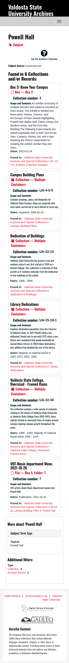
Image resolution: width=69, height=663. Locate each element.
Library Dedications (24, 304)
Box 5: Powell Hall (45, 510)
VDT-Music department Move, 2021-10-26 (31, 466)
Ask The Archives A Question (44, 55)
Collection (14, 568)
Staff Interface (13, 596)
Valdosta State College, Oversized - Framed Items (28, 382)
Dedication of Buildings (27, 235)
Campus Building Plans (27, 174)
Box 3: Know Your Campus (29, 87)
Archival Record (17, 572)
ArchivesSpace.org (36, 596)
